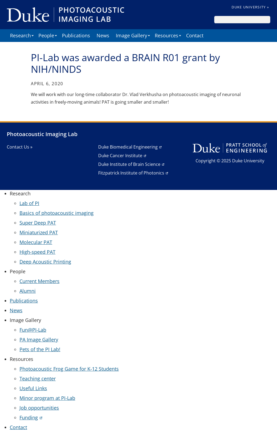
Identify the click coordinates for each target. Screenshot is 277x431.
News (103, 35)
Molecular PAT (35, 242)
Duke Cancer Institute (120, 156)
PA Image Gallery (38, 339)
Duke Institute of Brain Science (129, 164)
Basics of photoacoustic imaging (56, 213)
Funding (28, 417)
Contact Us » (19, 147)
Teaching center (37, 378)
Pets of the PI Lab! (39, 349)
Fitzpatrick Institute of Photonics (131, 173)
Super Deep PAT (37, 222)
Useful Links (33, 388)
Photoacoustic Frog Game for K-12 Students (69, 369)
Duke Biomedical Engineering (128, 147)
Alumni (27, 291)
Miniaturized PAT (38, 232)
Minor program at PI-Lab (47, 398)
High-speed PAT (37, 252)
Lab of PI (29, 203)
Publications (76, 35)
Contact (194, 35)
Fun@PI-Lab (32, 330)
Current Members (39, 281)
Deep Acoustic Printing (45, 261)
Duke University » (250, 7)
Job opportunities (39, 407)
